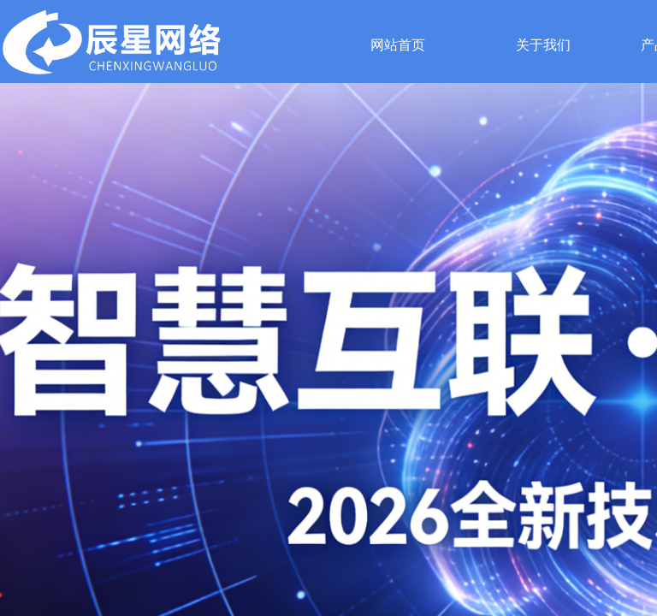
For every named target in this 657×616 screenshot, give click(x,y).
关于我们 (543, 45)
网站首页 (397, 45)
